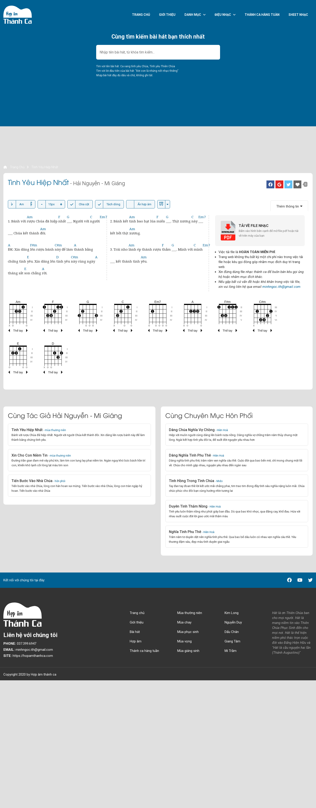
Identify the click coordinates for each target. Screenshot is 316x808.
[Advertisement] (138, 133)
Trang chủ (141, 14)
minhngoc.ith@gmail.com (281, 287)
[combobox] (158, 52)
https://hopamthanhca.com (28, 656)
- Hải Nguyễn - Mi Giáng (97, 183)
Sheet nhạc (298, 14)
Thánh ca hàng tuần (262, 14)
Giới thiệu (167, 14)
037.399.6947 (19, 644)
